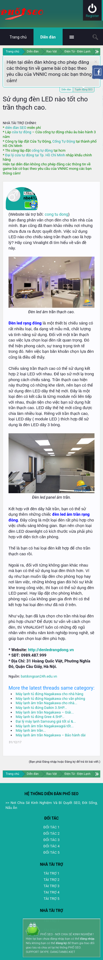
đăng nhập (87, 938)
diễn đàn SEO (15, 128)
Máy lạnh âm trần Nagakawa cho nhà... (46, 703)
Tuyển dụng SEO (84, 89)
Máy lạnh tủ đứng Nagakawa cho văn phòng (50, 699)
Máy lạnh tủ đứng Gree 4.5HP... (40, 717)
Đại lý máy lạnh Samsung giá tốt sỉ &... (46, 721)
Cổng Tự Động (63, 141)
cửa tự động (21, 132)
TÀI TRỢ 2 (51, 880)
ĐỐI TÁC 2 (51, 833)
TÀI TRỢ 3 (51, 886)
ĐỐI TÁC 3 (51, 840)
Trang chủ (18, 37)
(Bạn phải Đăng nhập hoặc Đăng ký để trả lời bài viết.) (64, 762)
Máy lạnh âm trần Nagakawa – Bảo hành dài (50, 735)
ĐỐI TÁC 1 (51, 827)
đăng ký (61, 943)
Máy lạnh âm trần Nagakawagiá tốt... (45, 726)
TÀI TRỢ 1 (51, 873)
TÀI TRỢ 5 (51, 899)
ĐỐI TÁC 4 (51, 846)
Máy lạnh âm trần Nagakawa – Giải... (45, 712)
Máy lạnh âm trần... (31, 730)
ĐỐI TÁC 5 (51, 852)
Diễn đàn (66, 89)
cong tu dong (56, 214)
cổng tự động (42, 150)
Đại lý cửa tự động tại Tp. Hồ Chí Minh (35, 155)
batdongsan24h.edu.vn (39, 676)
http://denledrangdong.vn (51, 649)
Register (92, 16)
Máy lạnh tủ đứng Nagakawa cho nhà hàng (49, 694)
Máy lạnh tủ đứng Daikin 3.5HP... (41, 708)
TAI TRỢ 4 (51, 892)
